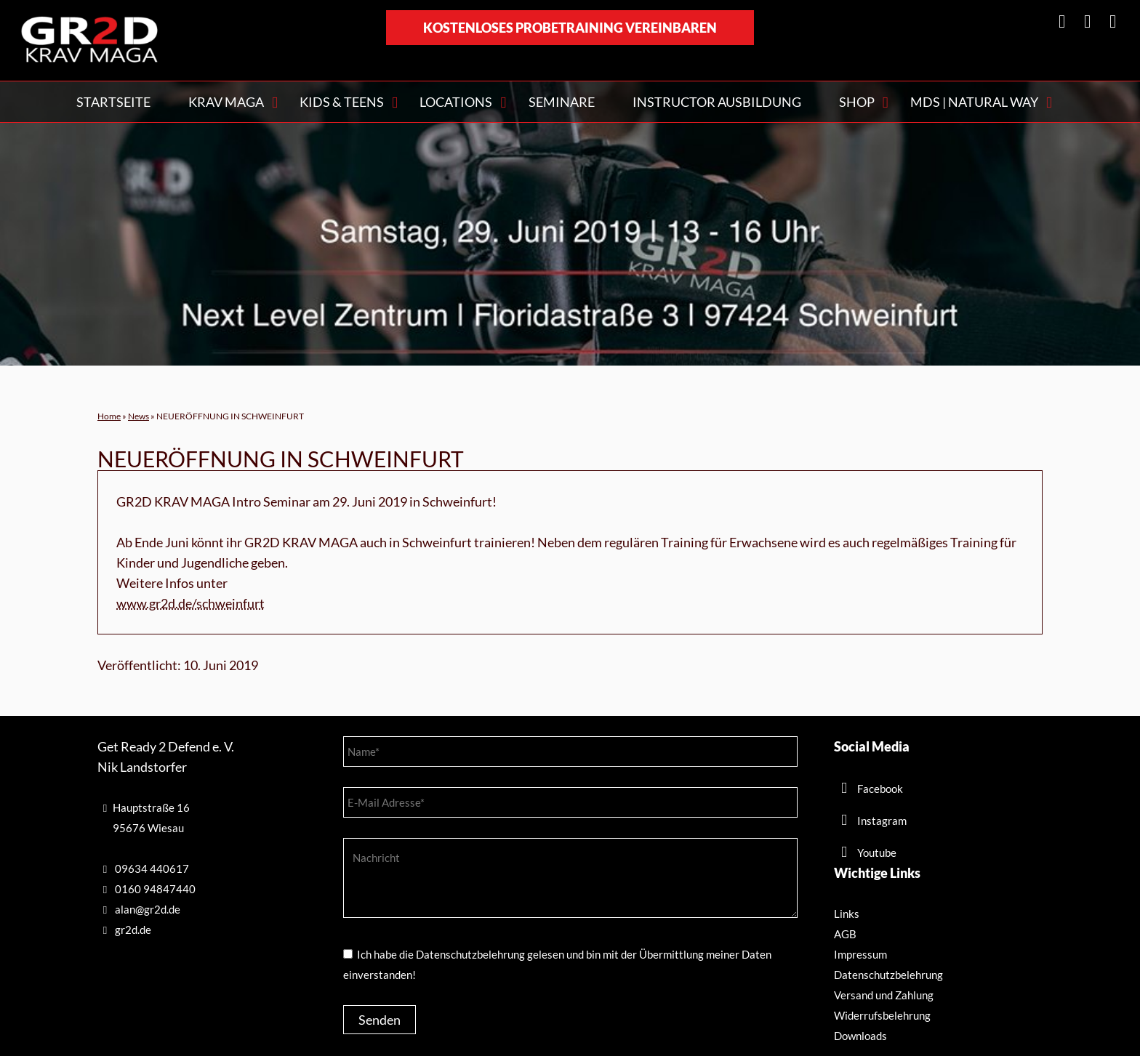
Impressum (860, 954)
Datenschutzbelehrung (888, 974)
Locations (456, 102)
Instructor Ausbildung (717, 102)
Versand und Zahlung (884, 994)
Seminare (562, 102)
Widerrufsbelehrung (882, 1015)
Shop (857, 102)
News (138, 416)
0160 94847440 (155, 888)
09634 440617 (152, 868)
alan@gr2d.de (147, 909)
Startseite (113, 102)
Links (846, 913)
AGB (845, 933)
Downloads (860, 1035)
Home (109, 416)
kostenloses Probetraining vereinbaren (570, 28)
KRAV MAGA (226, 102)
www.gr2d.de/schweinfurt (190, 603)
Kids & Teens (342, 102)
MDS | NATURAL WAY (974, 102)
